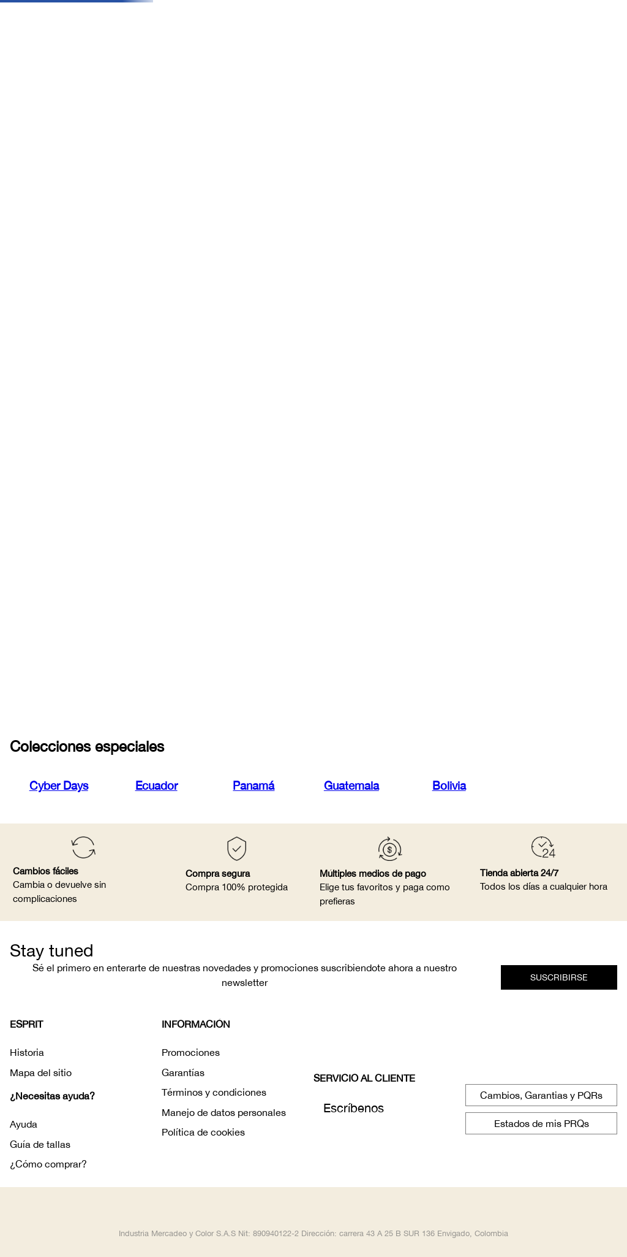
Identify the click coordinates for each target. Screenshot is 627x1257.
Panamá (253, 785)
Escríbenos (353, 1108)
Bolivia (449, 785)
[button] (559, 977)
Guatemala (351, 785)
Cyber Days (58, 785)
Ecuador (156, 785)
